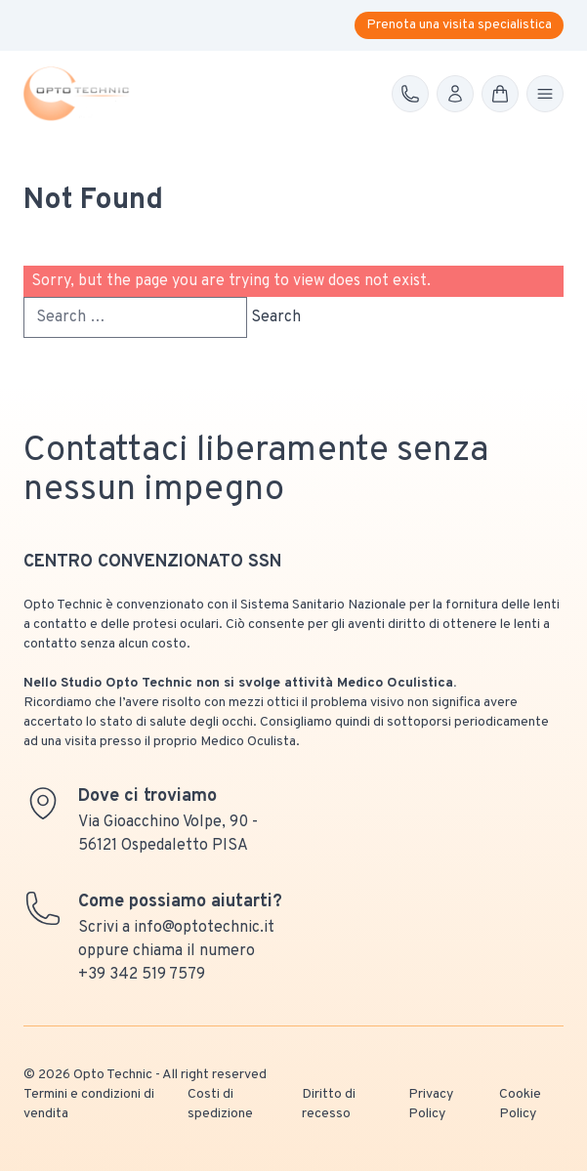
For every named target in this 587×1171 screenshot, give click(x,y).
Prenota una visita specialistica (459, 25)
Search (276, 317)
